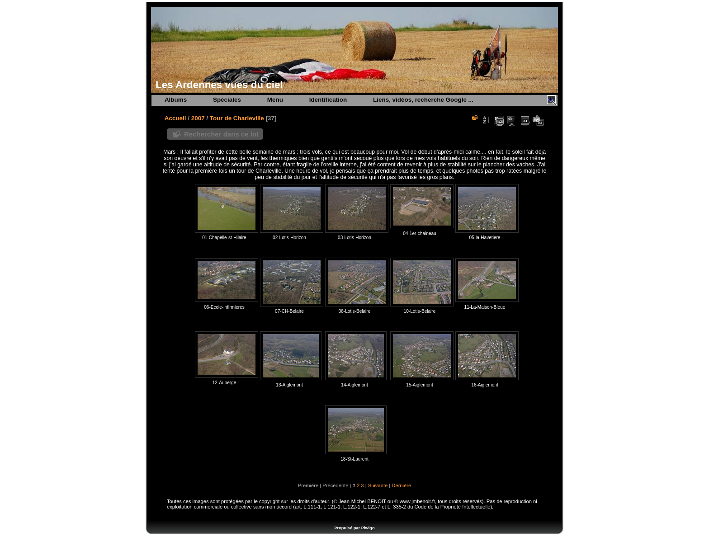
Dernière (401, 485)
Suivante (378, 485)
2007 (198, 118)
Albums (176, 99)
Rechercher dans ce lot (221, 134)
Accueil (175, 118)
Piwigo (368, 528)
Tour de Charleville (237, 118)
